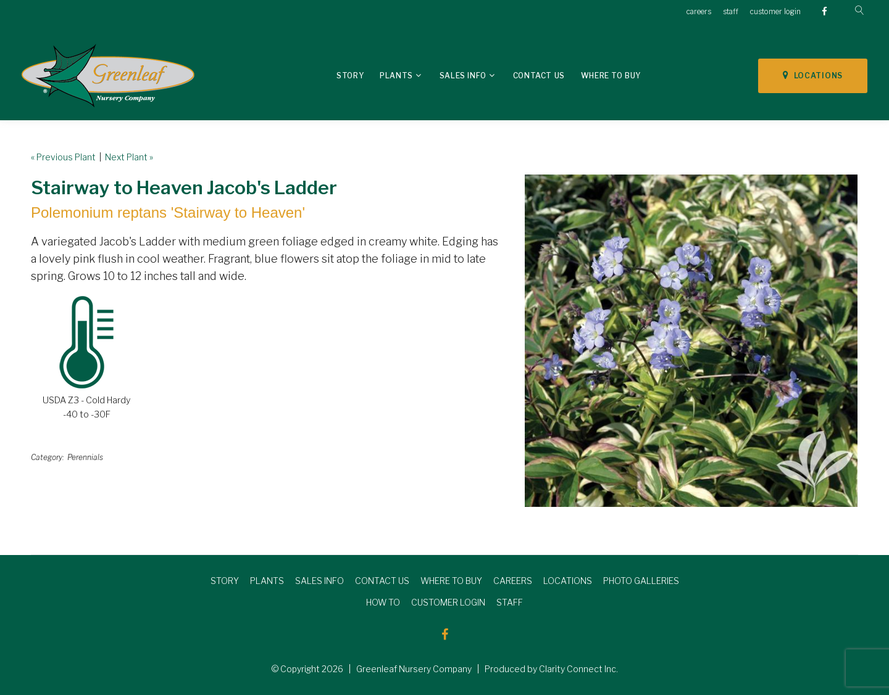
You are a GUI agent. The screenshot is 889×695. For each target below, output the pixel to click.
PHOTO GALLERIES (641, 580)
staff (730, 11)
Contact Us (539, 75)
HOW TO (383, 602)
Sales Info (463, 75)
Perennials (85, 457)
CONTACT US (382, 580)
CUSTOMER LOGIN (448, 602)
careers (699, 11)
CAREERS (512, 580)
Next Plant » (129, 157)
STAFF (509, 602)
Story (350, 75)
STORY (225, 580)
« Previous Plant (63, 157)
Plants (396, 75)
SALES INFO (319, 580)
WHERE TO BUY (451, 580)
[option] (691, 341)
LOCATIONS (813, 75)
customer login (775, 11)
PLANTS (267, 580)
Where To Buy (611, 75)
